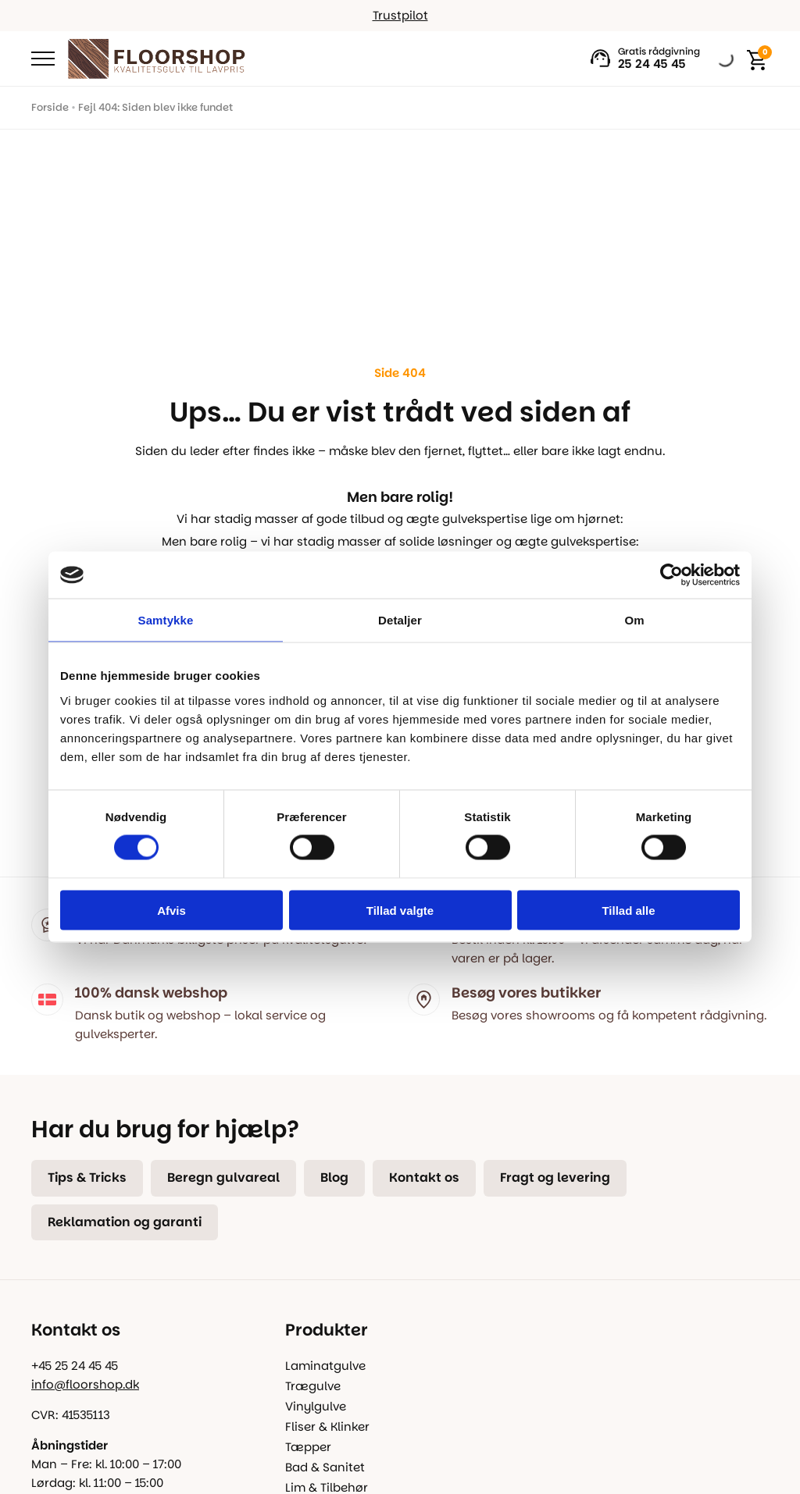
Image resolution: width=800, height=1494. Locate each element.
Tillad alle (628, 909)
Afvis (171, 909)
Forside (50, 107)
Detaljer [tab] (400, 620)
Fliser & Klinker (327, 1426)
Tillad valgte (400, 909)
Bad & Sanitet (325, 1467)
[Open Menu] (43, 58)
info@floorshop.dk (85, 1384)
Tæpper (308, 1446)
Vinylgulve (315, 1406)
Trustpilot (400, 15)
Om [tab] (634, 620)
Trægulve (313, 1385)
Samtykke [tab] (166, 620)
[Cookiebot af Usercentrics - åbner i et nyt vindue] (671, 575)
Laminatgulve (325, 1365)
